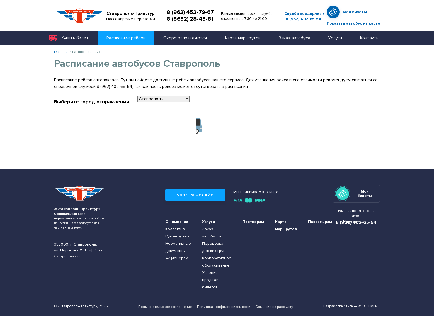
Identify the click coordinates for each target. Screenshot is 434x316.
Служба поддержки (303, 13)
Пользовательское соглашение (165, 307)
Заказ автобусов (212, 233)
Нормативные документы (178, 247)
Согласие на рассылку (274, 307)
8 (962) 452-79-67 (190, 12)
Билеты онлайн (195, 195)
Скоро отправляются (185, 38)
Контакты (369, 38)
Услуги (335, 38)
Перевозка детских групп (215, 247)
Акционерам (176, 258)
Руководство (177, 236)
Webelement (369, 306)
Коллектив (175, 229)
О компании (176, 221)
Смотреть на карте (69, 256)
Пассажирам (320, 221)
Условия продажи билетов (210, 279)
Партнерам (253, 221)
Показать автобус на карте (353, 23)
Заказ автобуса (294, 38)
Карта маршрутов (243, 38)
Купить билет (75, 38)
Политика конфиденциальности (223, 307)
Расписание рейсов (126, 38)
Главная (61, 52)
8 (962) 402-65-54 (303, 19)
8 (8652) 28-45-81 (190, 19)
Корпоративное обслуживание (216, 262)
